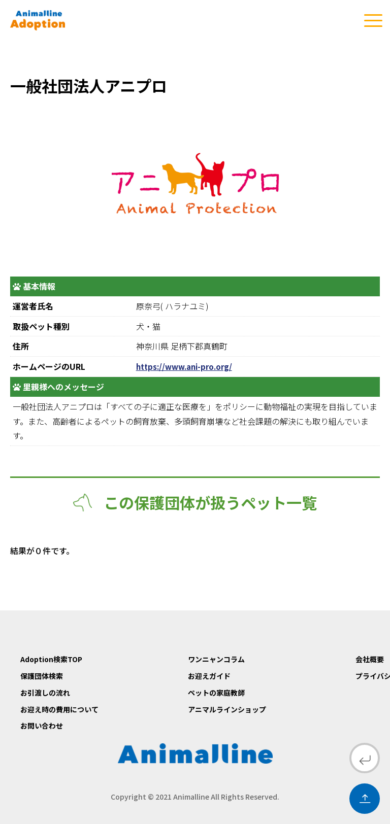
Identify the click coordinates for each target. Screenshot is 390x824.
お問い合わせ (41, 725)
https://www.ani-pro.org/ (188, 366)
